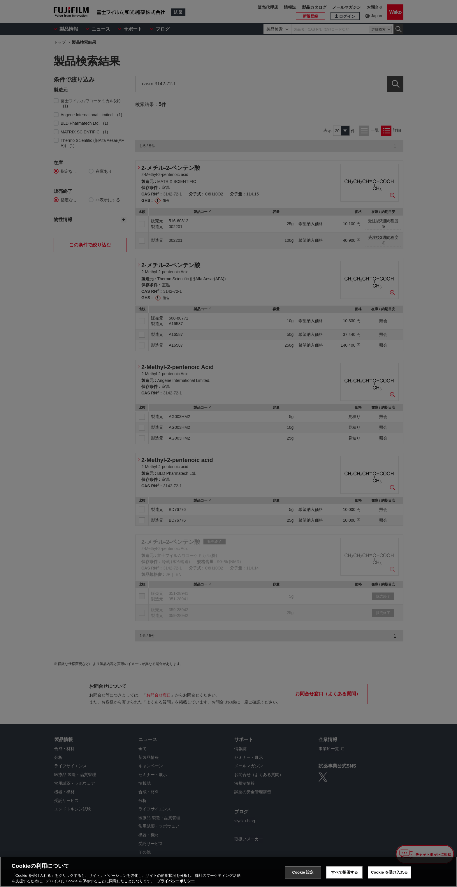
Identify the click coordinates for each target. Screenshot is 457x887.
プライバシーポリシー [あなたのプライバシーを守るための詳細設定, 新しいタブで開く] (176, 881)
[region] (228, 872)
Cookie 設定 (303, 872)
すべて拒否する (344, 872)
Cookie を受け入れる (389, 872)
